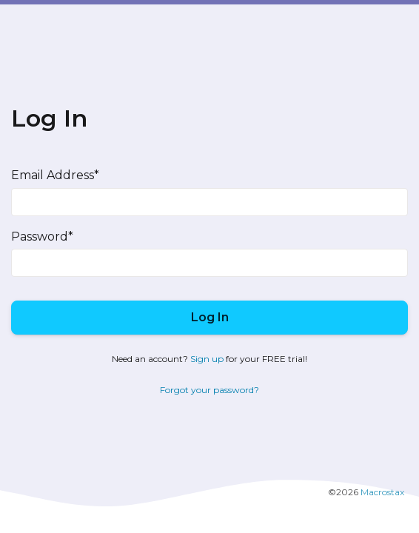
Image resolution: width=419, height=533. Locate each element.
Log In (210, 317)
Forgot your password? (209, 389)
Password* (42, 236)
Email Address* (55, 175)
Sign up (207, 358)
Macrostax (382, 491)
